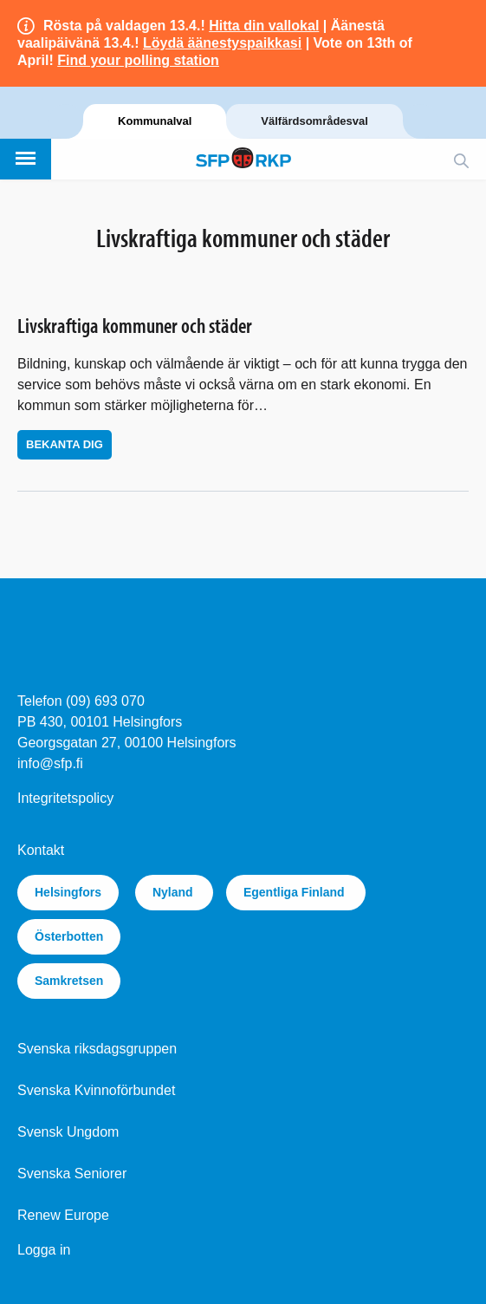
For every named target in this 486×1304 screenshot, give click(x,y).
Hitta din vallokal (264, 25)
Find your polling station (138, 60)
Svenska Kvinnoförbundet (96, 1090)
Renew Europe (63, 1215)
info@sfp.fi (50, 763)
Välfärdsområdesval (314, 120)
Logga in (43, 1249)
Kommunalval (154, 120)
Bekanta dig (64, 444)
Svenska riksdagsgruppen (97, 1048)
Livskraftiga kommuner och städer (134, 325)
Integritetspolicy (65, 798)
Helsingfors (68, 892)
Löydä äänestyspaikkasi (222, 43)
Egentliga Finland (295, 892)
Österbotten (69, 936)
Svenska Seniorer (71, 1173)
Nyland (174, 892)
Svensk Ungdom (68, 1132)
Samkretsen (69, 981)
